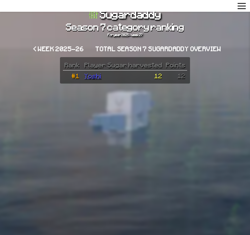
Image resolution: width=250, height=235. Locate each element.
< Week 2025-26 (58, 48)
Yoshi (92, 75)
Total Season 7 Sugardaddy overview (158, 48)
